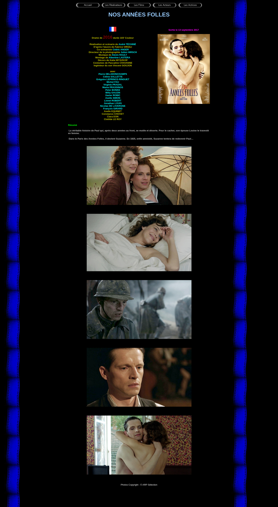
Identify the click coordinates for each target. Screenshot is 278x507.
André (127, 44)
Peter (112, 90)
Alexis (119, 55)
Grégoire (112, 79)
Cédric (121, 49)
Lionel (112, 100)
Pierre (112, 74)
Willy (112, 92)
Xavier (112, 95)
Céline (113, 76)
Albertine (119, 57)
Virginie (112, 84)
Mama (112, 87)
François (112, 108)
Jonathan (113, 103)
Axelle (112, 98)
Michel (113, 82)
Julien (129, 52)
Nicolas (113, 106)
